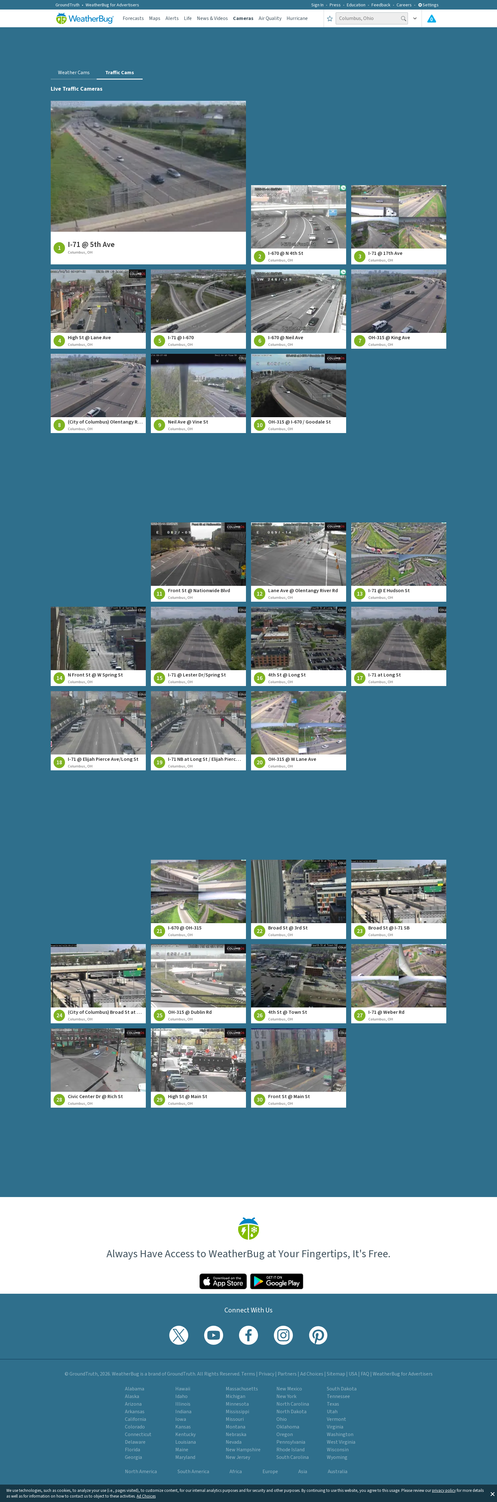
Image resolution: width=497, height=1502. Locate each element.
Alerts (172, 18)
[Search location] (372, 18)
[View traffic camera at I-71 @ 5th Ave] (148, 182)
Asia (302, 1471)
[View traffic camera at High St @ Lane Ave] (98, 309)
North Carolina (292, 1404)
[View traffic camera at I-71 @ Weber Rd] (398, 983)
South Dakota (342, 1388)
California (135, 1419)
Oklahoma (287, 1426)
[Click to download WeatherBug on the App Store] (223, 1281)
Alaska (132, 1396)
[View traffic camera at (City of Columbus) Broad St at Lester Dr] (98, 983)
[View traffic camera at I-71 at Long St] (398, 646)
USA (353, 1373)
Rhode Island (290, 1449)
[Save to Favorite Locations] (330, 18)
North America (141, 1471)
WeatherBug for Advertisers (112, 5)
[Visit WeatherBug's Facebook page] (248, 1335)
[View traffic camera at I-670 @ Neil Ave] (298, 309)
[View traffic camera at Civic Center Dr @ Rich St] (98, 1068)
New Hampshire (243, 1449)
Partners (287, 1373)
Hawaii (182, 1388)
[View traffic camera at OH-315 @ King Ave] (398, 309)
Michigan (235, 1396)
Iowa (180, 1419)
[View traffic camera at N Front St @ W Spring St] (98, 646)
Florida (132, 1449)
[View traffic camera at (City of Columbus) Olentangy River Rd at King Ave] (98, 393)
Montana (235, 1426)
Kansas (183, 1426)
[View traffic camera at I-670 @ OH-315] (198, 899)
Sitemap (336, 1373)
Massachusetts (242, 1388)
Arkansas (135, 1411)
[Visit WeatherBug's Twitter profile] (178, 1335)
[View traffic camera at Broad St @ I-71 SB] (398, 899)
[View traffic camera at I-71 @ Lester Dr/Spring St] (198, 646)
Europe (270, 1471)
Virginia (335, 1426)
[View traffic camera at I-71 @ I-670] (198, 309)
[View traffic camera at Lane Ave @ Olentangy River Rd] (298, 562)
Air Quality (270, 18)
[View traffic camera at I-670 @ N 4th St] (298, 224)
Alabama (134, 1388)
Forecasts (133, 18)
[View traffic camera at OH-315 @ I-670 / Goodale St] (298, 393)
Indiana (183, 1411)
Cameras (243, 18)
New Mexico (289, 1388)
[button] (492, 1493)
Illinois (182, 1404)
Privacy (266, 1373)
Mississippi (237, 1411)
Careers (404, 5)
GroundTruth (67, 5)
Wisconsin (338, 1449)
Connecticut (138, 1434)
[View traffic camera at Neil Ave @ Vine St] (198, 393)
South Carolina (292, 1457)
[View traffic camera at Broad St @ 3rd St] (298, 899)
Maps (154, 18)
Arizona (133, 1404)
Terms (248, 1373)
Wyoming (337, 1457)
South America (193, 1471)
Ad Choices (146, 1496)
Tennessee (338, 1396)
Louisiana (185, 1442)
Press (335, 5)
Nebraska (236, 1434)
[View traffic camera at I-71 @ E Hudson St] (398, 562)
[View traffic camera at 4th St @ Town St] (298, 983)
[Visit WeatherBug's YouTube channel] (213, 1335)
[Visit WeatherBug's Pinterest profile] (318, 1335)
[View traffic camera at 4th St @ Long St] (298, 646)
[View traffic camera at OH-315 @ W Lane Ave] (298, 730)
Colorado (135, 1426)
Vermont (336, 1419)
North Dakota (291, 1411)
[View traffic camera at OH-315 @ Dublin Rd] (198, 983)
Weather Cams (74, 72)
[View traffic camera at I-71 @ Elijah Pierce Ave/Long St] (98, 730)
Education (356, 5)
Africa (235, 1471)
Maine (181, 1449)
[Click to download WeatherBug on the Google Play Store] (276, 1281)
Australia (337, 1471)
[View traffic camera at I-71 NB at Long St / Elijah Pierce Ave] (198, 730)
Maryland (185, 1457)
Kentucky (185, 1434)
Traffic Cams (119, 72)
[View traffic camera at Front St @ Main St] (298, 1068)
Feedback (380, 5)
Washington (340, 1434)
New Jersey (238, 1457)
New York (286, 1396)
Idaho (181, 1396)
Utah (332, 1411)
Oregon (284, 1434)
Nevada (234, 1442)
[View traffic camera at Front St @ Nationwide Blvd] (198, 562)
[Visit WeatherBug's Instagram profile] (283, 1335)
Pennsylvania (290, 1442)
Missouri (235, 1419)
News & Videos (212, 18)
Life (188, 18)
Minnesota (237, 1404)
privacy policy (444, 1490)
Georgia (133, 1457)
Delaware (135, 1442)
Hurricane (297, 18)
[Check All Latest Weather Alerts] (432, 18)
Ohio (281, 1419)
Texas (333, 1404)
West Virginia (341, 1442)
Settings (428, 5)
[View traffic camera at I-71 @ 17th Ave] (398, 224)
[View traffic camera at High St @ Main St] (198, 1068)
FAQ (365, 1373)
